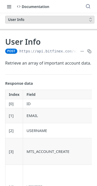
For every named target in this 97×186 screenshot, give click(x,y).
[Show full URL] (82, 51)
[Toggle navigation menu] (9, 6)
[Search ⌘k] (88, 6)
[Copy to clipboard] (89, 51)
